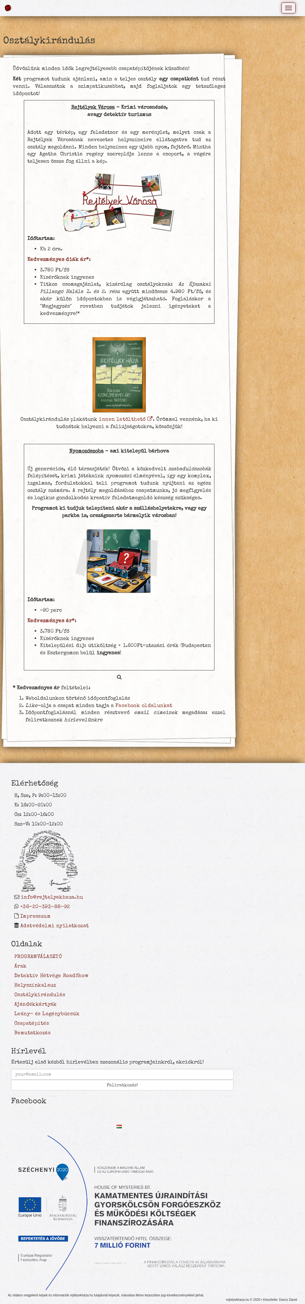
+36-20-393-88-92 (45, 906)
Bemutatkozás (32, 1032)
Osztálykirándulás (39, 994)
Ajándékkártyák (35, 1004)
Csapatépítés (31, 1023)
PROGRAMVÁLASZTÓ (38, 956)
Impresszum (35, 916)
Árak (20, 966)
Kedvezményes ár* (51, 620)
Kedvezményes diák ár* (58, 259)
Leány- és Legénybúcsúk (46, 1013)
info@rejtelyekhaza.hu (52, 897)
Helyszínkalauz (35, 985)
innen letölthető (125, 419)
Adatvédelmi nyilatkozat (54, 925)
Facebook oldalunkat (144, 705)
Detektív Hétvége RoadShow (51, 975)
